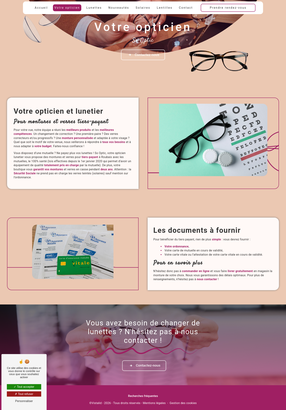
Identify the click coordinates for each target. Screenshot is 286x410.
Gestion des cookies (183, 403)
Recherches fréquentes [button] (143, 396)
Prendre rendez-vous (228, 7)
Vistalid (97, 403)
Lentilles (165, 7)
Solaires (143, 7)
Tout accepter (24, 386)
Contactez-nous (143, 55)
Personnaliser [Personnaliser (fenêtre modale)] (24, 401)
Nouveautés (118, 7)
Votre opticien (67, 7)
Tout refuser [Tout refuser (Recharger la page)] (24, 394)
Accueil (41, 7)
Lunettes (94, 7)
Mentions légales (154, 403)
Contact (186, 7)
